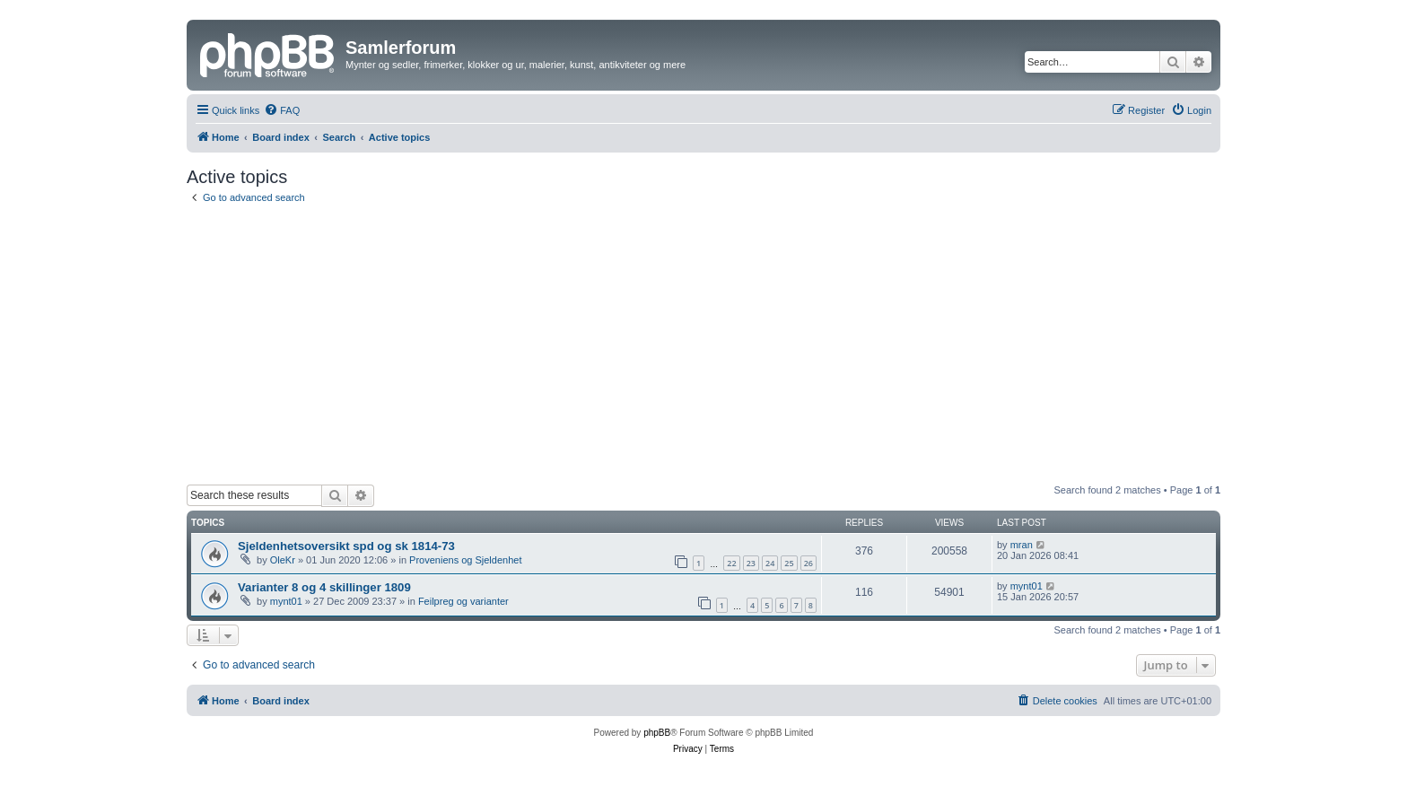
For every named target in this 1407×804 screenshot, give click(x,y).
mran (1021, 544)
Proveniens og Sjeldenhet (465, 560)
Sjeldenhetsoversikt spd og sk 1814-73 (346, 546)
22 (731, 563)
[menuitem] (282, 110)
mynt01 (286, 601)
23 (751, 563)
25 (788, 563)
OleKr (282, 560)
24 (769, 563)
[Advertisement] (703, 344)
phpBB (656, 733)
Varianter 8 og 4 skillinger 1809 (324, 587)
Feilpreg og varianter (463, 601)
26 (808, 563)
